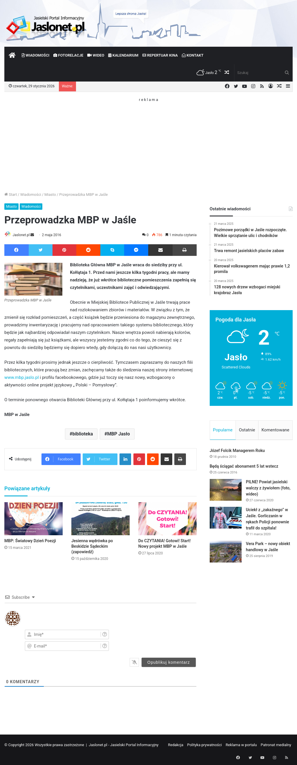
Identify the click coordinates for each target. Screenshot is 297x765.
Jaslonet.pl (23, 235)
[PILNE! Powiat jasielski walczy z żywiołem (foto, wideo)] (226, 491)
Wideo (95, 55)
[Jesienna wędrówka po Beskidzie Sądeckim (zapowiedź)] (100, 519)
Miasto (50, 194)
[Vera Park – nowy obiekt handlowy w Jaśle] (226, 553)
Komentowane (275, 430)
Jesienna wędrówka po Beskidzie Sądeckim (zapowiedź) (92, 546)
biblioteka (82, 434)
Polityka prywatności (204, 745)
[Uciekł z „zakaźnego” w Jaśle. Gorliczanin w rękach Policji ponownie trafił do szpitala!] (226, 519)
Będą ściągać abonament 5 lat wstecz (244, 467)
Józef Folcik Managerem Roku (237, 451)
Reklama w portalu (241, 745)
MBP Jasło (118, 434)
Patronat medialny (276, 745)
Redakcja (175, 745)
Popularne (223, 430)
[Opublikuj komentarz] (169, 662)
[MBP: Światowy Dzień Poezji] (33, 519)
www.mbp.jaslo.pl (21, 378)
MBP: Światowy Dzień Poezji (30, 541)
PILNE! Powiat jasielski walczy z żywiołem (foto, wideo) (268, 489)
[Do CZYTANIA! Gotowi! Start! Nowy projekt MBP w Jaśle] (167, 519)
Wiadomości (35, 55)
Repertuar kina (160, 55)
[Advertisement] (148, 142)
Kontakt (193, 55)
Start (10, 194)
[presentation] (165, 640)
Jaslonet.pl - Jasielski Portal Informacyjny (124, 745)
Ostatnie (247, 430)
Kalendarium (123, 55)
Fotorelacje (68, 55)
